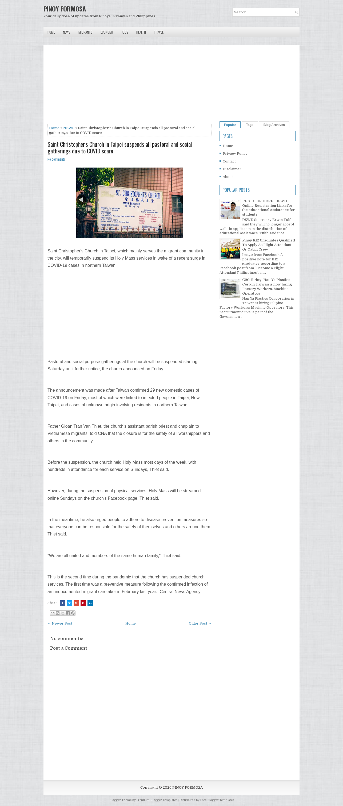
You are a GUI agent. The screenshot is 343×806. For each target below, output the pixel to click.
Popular (230, 125)
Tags (249, 125)
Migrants (85, 32)
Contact (229, 161)
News (66, 32)
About (228, 177)
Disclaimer (232, 169)
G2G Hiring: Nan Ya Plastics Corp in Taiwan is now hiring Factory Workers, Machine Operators (267, 286)
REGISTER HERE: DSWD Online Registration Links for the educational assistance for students (268, 208)
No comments (56, 159)
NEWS (68, 128)
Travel (158, 32)
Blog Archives (274, 125)
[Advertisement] (129, 86)
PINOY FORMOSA (64, 8)
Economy (107, 32)
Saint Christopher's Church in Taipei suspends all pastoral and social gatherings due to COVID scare (119, 147)
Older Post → (200, 623)
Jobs (125, 32)
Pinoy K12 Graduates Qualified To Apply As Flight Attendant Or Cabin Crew (268, 244)
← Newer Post (59, 623)
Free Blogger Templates (217, 800)
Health (141, 32)
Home (51, 32)
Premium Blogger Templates (156, 800)
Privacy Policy (235, 154)
